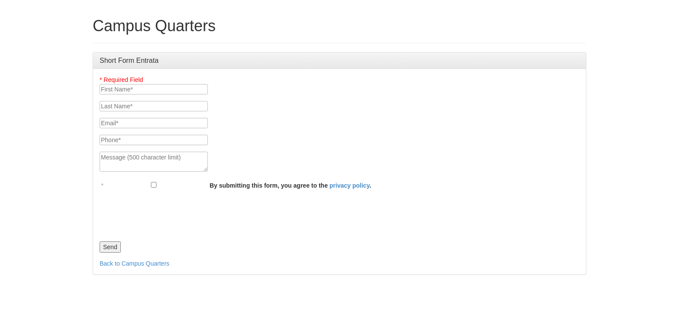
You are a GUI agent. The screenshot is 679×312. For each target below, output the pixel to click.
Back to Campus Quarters (134, 263)
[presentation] (165, 213)
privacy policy (349, 185)
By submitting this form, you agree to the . (290, 185)
